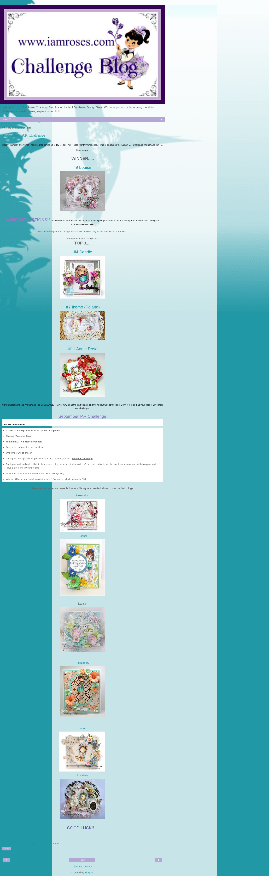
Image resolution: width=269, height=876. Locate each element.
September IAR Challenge (23, 135)
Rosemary (83, 662)
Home (82, 860)
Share (6, 849)
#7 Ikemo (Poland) (83, 307)
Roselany (82, 775)
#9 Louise (82, 167)
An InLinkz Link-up (13, 835)
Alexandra (82, 495)
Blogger (89, 872)
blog (94, 231)
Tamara (82, 728)
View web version (82, 866)
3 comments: (54, 843)
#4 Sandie (83, 252)
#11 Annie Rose (82, 349)
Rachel (82, 536)
